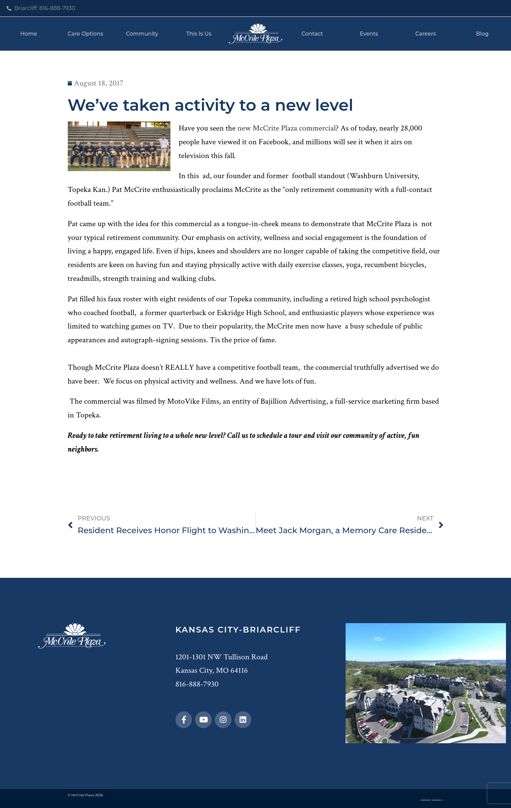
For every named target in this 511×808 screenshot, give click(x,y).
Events (369, 34)
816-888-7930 (197, 684)
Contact (312, 34)
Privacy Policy (431, 798)
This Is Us (198, 34)
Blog (482, 34)
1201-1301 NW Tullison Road (221, 657)
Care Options (85, 34)
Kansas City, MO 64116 (211, 670)
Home (28, 34)
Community (142, 34)
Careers (425, 34)
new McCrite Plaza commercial (286, 128)
